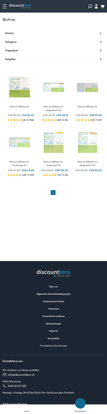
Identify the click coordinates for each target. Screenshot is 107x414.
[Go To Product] (19, 85)
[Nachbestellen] (80, 403)
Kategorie (53, 41)
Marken (53, 33)
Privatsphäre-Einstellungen (53, 345)
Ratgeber (53, 59)
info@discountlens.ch (19, 375)
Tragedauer (53, 50)
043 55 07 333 (14, 386)
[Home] (26, 407)
